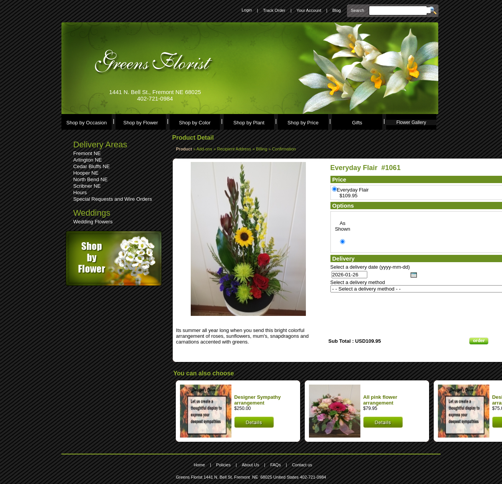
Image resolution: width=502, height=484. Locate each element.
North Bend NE (90, 179)
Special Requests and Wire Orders (112, 199)
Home (199, 465)
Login (246, 10)
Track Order (274, 10)
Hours (80, 192)
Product (184, 149)
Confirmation (284, 149)
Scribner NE (87, 186)
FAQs (275, 465)
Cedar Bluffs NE (91, 166)
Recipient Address (234, 149)
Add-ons (204, 149)
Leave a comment (197, 324)
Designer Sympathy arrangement (257, 400)
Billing (262, 149)
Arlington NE (87, 160)
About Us (250, 465)
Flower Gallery (411, 122)
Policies (223, 465)
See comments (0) (197, 319)
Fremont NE (87, 153)
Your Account (309, 10)
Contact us (302, 465)
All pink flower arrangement (380, 400)
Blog (336, 10)
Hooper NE (86, 173)
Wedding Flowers (93, 222)
